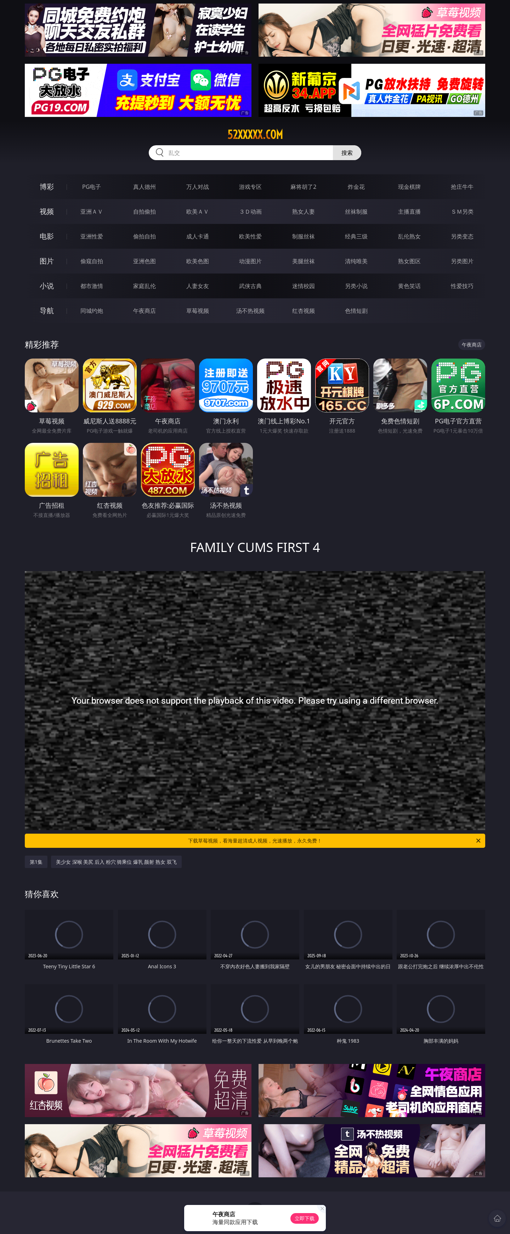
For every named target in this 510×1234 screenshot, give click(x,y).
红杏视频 (303, 311)
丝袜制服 (356, 211)
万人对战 (197, 187)
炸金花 (356, 187)
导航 (47, 310)
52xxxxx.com (255, 135)
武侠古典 (250, 286)
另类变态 (462, 236)
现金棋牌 (409, 187)
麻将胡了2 (303, 187)
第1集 (36, 861)
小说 (47, 286)
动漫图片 (250, 261)
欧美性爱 (250, 236)
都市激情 (91, 286)
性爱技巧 (462, 286)
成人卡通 (197, 236)
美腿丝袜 (303, 261)
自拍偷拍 (144, 211)
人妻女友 (197, 286)
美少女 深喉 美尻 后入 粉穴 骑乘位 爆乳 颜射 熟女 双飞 (116, 861)
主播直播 (409, 211)
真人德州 (144, 187)
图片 (47, 261)
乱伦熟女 (409, 236)
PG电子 (91, 187)
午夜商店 (144, 311)
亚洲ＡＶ (91, 211)
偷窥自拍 (91, 261)
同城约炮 (91, 311)
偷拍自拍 (144, 236)
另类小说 (356, 286)
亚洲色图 (144, 261)
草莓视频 (197, 311)
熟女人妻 (303, 211)
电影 (47, 236)
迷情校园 (303, 286)
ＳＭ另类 (462, 211)
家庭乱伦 (144, 286)
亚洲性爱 (91, 236)
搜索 (347, 153)
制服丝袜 (303, 236)
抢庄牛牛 (462, 187)
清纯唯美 (356, 261)
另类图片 (462, 261)
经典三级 (356, 236)
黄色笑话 (409, 286)
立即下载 (304, 1218)
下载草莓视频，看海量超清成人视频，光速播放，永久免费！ (335, 840)
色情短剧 (356, 311)
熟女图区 (409, 261)
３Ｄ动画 (250, 211)
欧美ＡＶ (197, 211)
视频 (47, 211)
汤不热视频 (250, 311)
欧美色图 (197, 261)
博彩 (47, 186)
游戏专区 (250, 187)
